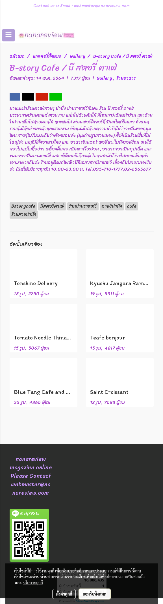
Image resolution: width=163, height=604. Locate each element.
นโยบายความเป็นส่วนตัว (125, 576)
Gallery (105, 78)
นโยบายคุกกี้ (33, 582)
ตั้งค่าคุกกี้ (64, 593)
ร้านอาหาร (126, 78)
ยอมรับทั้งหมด (95, 593)
